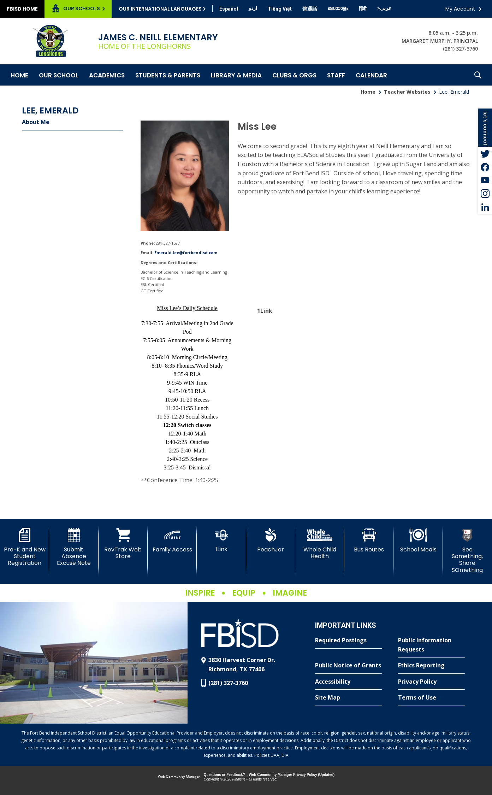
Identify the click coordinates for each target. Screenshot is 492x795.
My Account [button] (460, 8)
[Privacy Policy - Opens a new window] (431, 682)
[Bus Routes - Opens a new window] (369, 540)
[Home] (19, 75)
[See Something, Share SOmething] (467, 551)
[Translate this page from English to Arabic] (384, 8)
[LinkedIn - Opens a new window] (485, 207)
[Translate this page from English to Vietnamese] (279, 8)
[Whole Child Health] (320, 544)
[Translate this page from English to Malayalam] (338, 8)
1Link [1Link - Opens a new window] (264, 311)
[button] (477, 75)
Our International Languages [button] (160, 8)
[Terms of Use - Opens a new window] (431, 698)
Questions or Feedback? (224, 775)
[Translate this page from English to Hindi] (362, 8)
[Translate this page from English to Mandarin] (310, 8)
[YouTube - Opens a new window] (485, 180)
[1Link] (221, 540)
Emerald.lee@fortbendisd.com (185, 252)
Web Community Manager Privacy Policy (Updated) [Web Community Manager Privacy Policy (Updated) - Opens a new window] (292, 775)
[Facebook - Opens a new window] (485, 166)
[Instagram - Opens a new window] (485, 193)
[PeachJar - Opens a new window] (271, 540)
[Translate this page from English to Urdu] (253, 8)
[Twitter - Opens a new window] (485, 153)
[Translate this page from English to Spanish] (229, 8)
